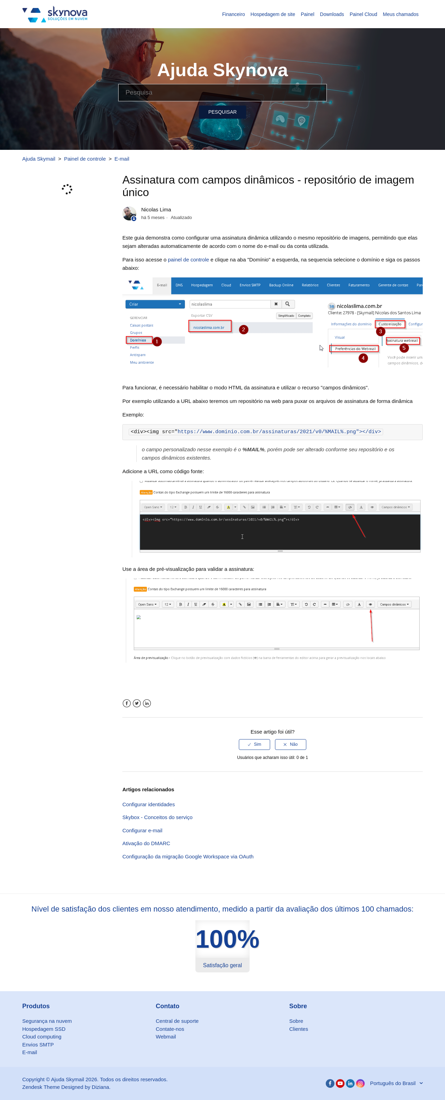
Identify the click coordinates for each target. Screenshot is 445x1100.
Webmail (166, 1037)
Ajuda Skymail (38, 159)
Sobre (296, 1021)
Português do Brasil (393, 1083)
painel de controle (188, 259)
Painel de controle (85, 159)
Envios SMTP (38, 1045)
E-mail (121, 159)
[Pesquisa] (222, 92)
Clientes (298, 1029)
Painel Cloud (363, 14)
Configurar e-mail (142, 830)
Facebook (126, 703)
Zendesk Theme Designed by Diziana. (66, 1087)
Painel (307, 14)
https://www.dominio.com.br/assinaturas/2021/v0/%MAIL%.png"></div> (279, 432)
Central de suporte (177, 1021)
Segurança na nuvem (47, 1021)
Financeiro (233, 14)
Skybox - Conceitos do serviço (157, 817)
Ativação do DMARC (146, 843)
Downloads (332, 14)
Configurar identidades (148, 804)
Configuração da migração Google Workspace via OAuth (187, 856)
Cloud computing (42, 1037)
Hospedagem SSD (43, 1029)
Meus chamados (401, 14)
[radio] (254, 744)
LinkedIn (147, 703)
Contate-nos (170, 1029)
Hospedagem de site (273, 14)
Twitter (136, 703)
